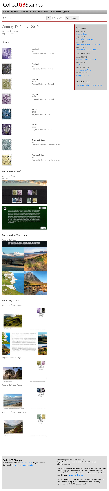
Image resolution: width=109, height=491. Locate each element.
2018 (92, 85)
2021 (81, 85)
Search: (7, 18)
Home (6, 12)
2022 (77, 85)
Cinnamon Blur (26, 463)
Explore (24, 12)
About (66, 12)
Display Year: (58, 18)
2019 (88, 85)
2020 (85, 85)
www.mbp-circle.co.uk (75, 475)
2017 (96, 85)
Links (33, 12)
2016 (100, 85)
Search (14, 12)
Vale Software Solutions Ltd (23, 465)
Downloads (56, 12)
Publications (43, 12)
